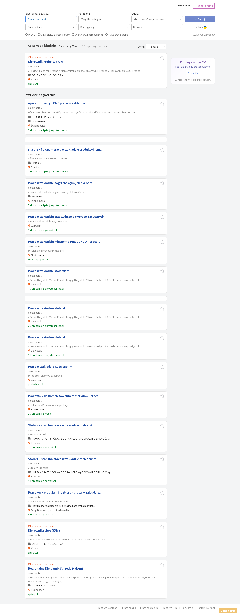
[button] (162, 57)
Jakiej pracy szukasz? (37, 13)
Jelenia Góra (38, 200)
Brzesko (36, 443)
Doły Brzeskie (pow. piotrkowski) (50, 510)
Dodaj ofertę (204, 5)
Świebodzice (38, 125)
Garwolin (36, 225)
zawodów (209, 34)
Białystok (36, 284)
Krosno (35, 79)
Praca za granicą (149, 607)
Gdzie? (135, 13)
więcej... (59, 581)
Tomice (35, 167)
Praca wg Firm (170, 607)
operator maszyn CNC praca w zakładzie (56, 103)
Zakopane (36, 380)
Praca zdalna (129, 607)
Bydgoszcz (37, 589)
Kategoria (84, 13)
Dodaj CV (193, 73)
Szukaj (201, 19)
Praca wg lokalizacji (107, 607)
